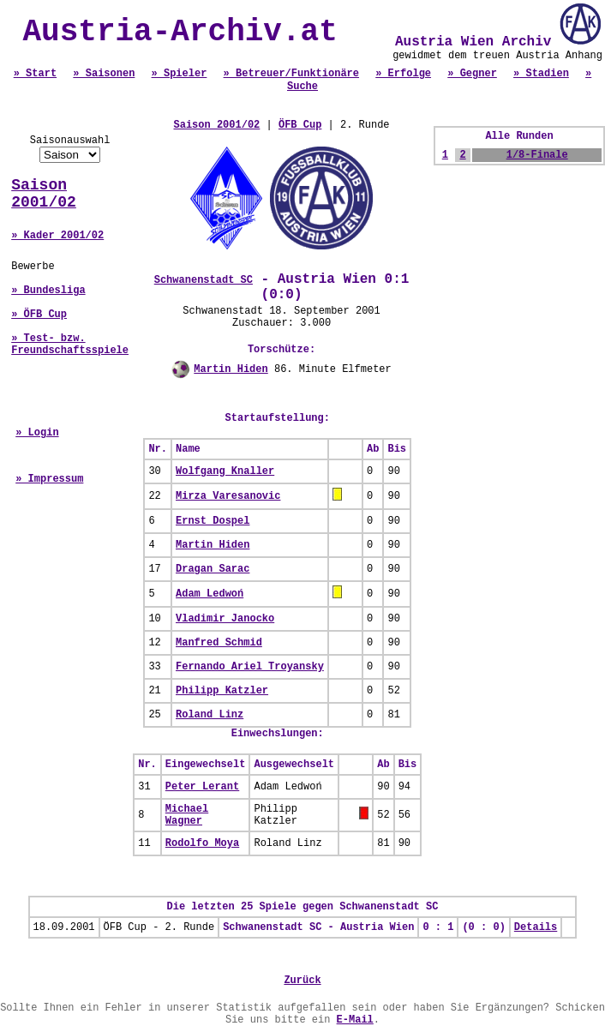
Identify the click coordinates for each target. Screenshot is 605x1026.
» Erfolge (403, 74)
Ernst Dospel (212, 521)
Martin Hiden (230, 369)
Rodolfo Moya (202, 843)
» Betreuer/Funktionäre (291, 74)
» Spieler (179, 74)
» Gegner (472, 74)
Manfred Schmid (219, 643)
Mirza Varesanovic (228, 496)
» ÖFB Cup (39, 315)
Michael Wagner (186, 815)
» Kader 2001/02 (57, 236)
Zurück (302, 981)
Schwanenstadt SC (203, 280)
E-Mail (355, 1020)
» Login (36, 433)
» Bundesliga (48, 291)
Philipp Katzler (222, 691)
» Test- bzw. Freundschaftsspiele (70, 345)
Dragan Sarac (212, 569)
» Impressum (49, 479)
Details (535, 927)
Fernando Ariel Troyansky (250, 667)
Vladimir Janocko (225, 619)
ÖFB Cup (300, 125)
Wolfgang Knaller (225, 471)
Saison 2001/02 (43, 194)
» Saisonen (104, 74)
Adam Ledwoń (209, 594)
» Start (35, 74)
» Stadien (541, 74)
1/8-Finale (537, 155)
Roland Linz (209, 715)
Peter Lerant (202, 787)
